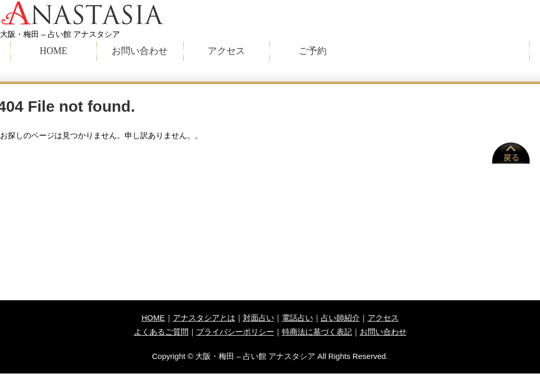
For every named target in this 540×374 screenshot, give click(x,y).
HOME (54, 51)
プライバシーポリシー (235, 331)
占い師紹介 (340, 317)
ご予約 (313, 51)
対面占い (258, 317)
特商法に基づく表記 (317, 331)
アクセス (226, 51)
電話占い (297, 317)
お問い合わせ (140, 51)
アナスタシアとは (204, 317)
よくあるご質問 (161, 331)
